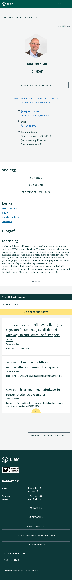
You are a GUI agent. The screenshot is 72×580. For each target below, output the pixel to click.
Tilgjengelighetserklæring (36, 535)
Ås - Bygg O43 (28, 125)
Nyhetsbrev (36, 526)
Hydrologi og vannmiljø (36, 102)
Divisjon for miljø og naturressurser (36, 98)
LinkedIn (7, 221)
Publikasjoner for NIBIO (37, 85)
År (16, 304)
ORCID (6, 212)
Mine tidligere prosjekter (47, 435)
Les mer (36, 281)
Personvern (36, 545)
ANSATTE (36, 508)
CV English (36, 185)
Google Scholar (10, 217)
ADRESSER (36, 517)
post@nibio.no (35, 499)
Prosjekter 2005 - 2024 (36, 192)
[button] (36, 336)
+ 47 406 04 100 (35, 496)
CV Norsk (36, 178)
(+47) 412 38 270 (30, 111)
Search (60, 4)
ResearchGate (9, 208)
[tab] (36, 336)
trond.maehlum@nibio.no (35, 115)
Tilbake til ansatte (21, 17)
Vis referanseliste (36, 312)
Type (6, 304)
